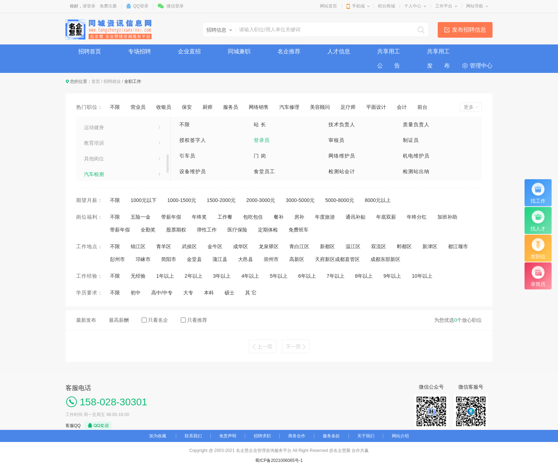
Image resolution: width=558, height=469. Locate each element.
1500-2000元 (221, 200)
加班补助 (447, 217)
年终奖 (199, 217)
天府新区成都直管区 (337, 259)
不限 (115, 107)
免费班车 (299, 230)
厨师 (207, 107)
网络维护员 (341, 156)
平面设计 (376, 107)
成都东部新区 (385, 259)
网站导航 (474, 6)
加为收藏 (157, 435)
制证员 (411, 140)
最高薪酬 (119, 320)
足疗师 (348, 107)
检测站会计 (341, 171)
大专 (188, 292)
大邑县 (245, 259)
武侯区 (189, 246)
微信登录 (175, 6)
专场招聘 (139, 51)
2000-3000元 (260, 200)
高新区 (296, 259)
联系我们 (193, 435)
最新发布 (86, 320)
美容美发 (94, 139)
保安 (187, 107)
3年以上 (222, 276)
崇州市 (271, 259)
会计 (402, 107)
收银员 (163, 107)
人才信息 (338, 51)
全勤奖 (148, 230)
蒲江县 (219, 259)
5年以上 (279, 276)
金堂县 (194, 259)
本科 (209, 292)
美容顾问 (320, 107)
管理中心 (481, 66)
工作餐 (224, 217)
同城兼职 (239, 51)
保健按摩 (94, 171)
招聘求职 (262, 435)
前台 (422, 107)
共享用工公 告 (388, 53)
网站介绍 (400, 435)
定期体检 (268, 230)
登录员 (262, 140)
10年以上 (422, 276)
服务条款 (331, 435)
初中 (136, 292)
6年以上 (307, 276)
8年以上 (364, 276)
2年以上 (193, 276)
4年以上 (250, 276)
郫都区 (404, 246)
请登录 (89, 6)
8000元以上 (378, 200)
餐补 (279, 217)
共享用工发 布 (438, 53)
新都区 (327, 246)
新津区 (429, 246)
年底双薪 (386, 217)
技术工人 (94, 124)
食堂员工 (264, 171)
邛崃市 (143, 259)
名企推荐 (289, 51)
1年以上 (165, 276)
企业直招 (189, 51)
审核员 (336, 140)
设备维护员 (192, 171)
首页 (95, 81)
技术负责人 (341, 124)
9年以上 (392, 276)
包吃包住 (253, 217)
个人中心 (412, 6)
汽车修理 (289, 107)
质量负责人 (416, 124)
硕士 (230, 292)
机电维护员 (416, 156)
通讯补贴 (355, 217)
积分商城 (386, 6)
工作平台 (443, 6)
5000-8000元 (339, 200)
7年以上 (335, 276)
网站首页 (328, 6)
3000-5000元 (300, 200)
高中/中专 (162, 292)
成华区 (240, 246)
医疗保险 (237, 230)
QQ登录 (140, 6)
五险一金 (141, 217)
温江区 (353, 246)
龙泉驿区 (269, 246)
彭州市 (117, 259)
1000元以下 (144, 200)
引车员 (187, 156)
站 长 (260, 124)
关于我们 (365, 435)
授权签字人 (192, 140)
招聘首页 (89, 51)
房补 (299, 217)
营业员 (138, 107)
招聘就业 (112, 81)
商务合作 (296, 435)
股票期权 (176, 230)
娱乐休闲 (94, 155)
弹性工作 (207, 230)
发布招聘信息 (469, 30)
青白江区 (299, 246)
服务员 (230, 107)
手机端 (358, 6)
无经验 (138, 276)
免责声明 (227, 435)
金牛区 (214, 246)
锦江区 (138, 246)
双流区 (378, 246)
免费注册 (108, 6)
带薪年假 (171, 217)
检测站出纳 (416, 171)
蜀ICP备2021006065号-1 (278, 460)
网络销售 (259, 107)
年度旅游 (325, 217)
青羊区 (163, 246)
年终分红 (417, 217)
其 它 (251, 292)
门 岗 (260, 156)
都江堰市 (458, 246)
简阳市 (168, 259)
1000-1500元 (181, 200)
